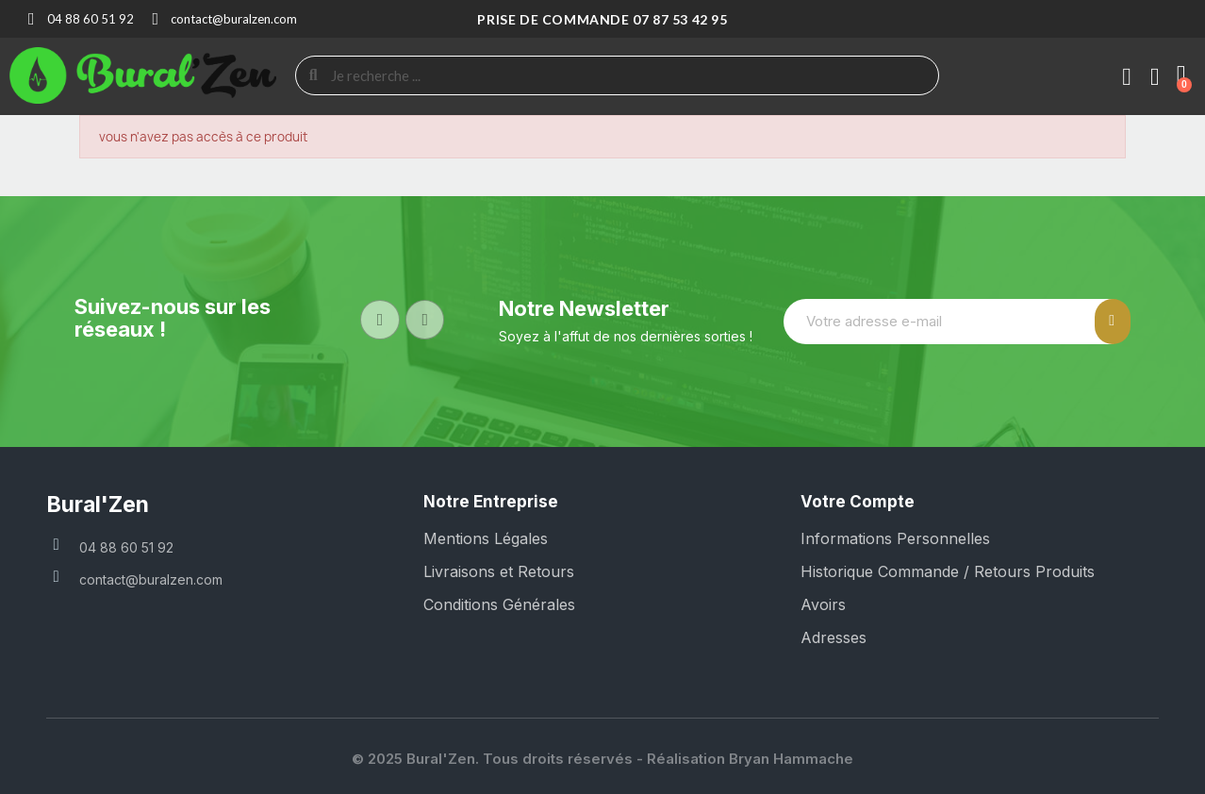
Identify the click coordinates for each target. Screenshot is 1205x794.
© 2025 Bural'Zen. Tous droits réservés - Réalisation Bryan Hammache (602, 759)
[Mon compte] (1126, 77)
